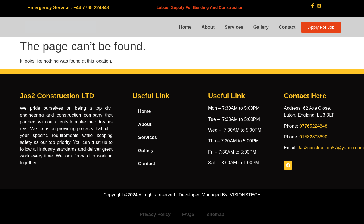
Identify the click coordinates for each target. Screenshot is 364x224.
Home (185, 27)
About (208, 27)
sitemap (215, 214)
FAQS (189, 214)
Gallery (261, 27)
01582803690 (313, 136)
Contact (287, 27)
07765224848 (313, 126)
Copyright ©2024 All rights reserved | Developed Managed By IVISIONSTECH (181, 194)
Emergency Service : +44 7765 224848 (68, 7)
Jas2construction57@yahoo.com (331, 147)
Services (234, 27)
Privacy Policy (155, 214)
